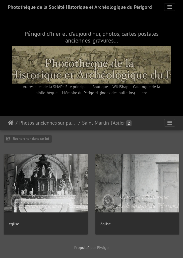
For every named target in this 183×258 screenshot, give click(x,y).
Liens (143, 92)
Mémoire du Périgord (80, 92)
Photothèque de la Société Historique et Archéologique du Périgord (80, 7)
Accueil (11, 123)
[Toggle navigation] (169, 7)
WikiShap (120, 86)
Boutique (100, 86)
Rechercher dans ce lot (27, 138)
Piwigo (103, 247)
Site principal (76, 86)
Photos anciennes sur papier (47, 123)
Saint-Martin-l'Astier (103, 123)
